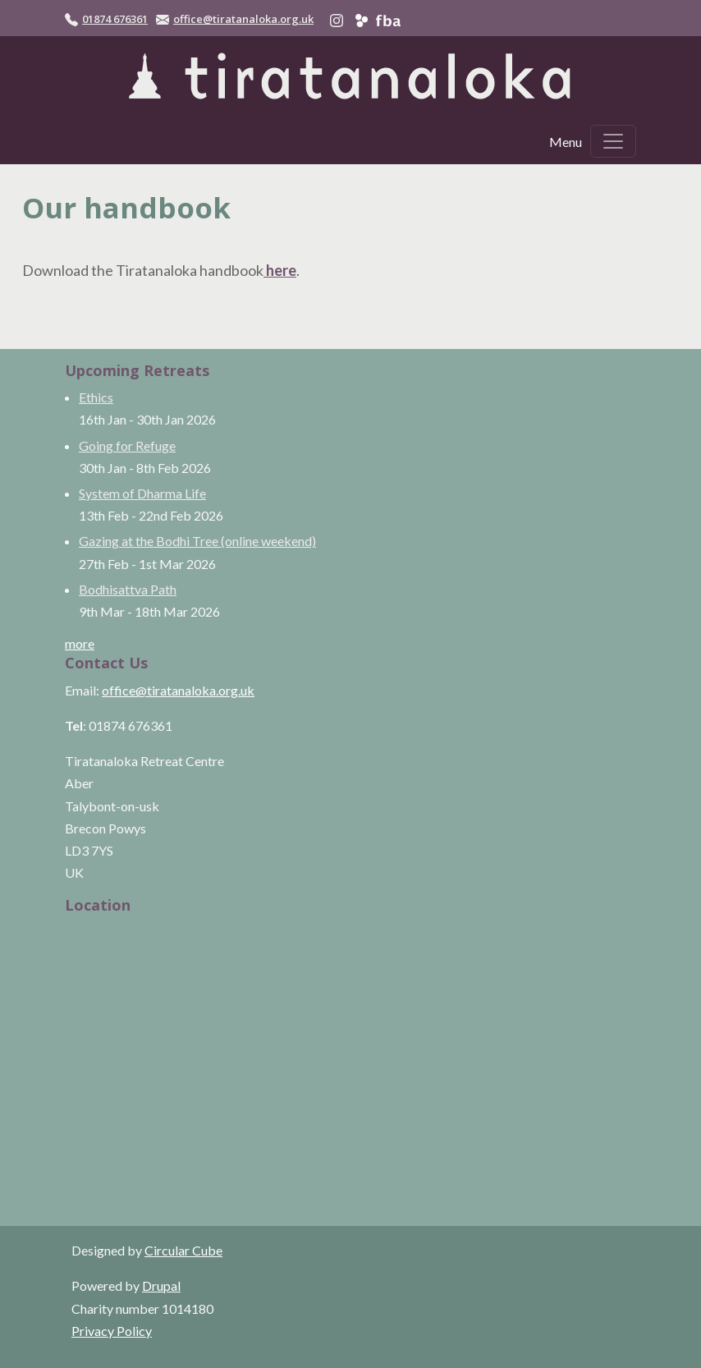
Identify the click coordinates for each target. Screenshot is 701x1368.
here (279, 270)
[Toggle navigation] (613, 141)
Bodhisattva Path (127, 589)
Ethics (96, 397)
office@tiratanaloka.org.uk (243, 18)
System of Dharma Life (142, 493)
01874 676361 (115, 18)
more (79, 643)
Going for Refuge (127, 445)
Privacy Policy (111, 1330)
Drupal (161, 1285)
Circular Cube (183, 1250)
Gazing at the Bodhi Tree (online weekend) (197, 541)
